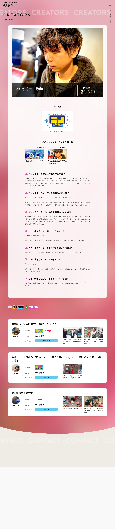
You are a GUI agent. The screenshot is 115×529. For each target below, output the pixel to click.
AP (27, 307)
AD (14, 307)
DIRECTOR (20, 307)
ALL (10, 307)
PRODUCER (33, 307)
